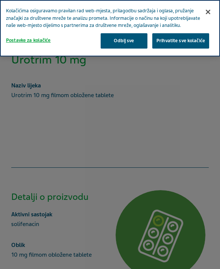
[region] (110, 28)
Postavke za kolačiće (28, 40)
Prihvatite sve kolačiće (180, 41)
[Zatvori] (208, 12)
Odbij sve (124, 41)
